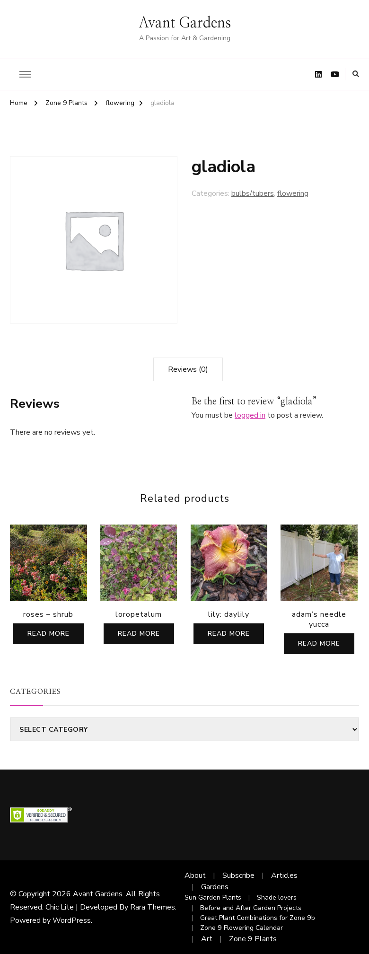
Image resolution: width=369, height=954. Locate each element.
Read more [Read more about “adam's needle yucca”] (319, 643)
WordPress (72, 920)
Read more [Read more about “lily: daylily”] (229, 633)
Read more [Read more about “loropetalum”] (139, 633)
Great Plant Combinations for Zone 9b (257, 917)
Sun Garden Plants (212, 897)
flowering (292, 193)
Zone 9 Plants (253, 939)
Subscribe (238, 875)
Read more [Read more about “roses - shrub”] (48, 633)
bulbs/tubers (252, 193)
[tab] (188, 369)
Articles (284, 875)
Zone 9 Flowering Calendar (241, 927)
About (195, 875)
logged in (250, 415)
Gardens (214, 887)
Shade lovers (277, 897)
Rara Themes (152, 907)
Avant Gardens (185, 23)
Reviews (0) (188, 369)
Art (206, 939)
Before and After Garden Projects (250, 907)
